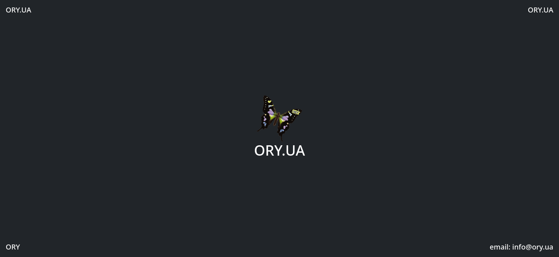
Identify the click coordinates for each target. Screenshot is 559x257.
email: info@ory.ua (521, 247)
